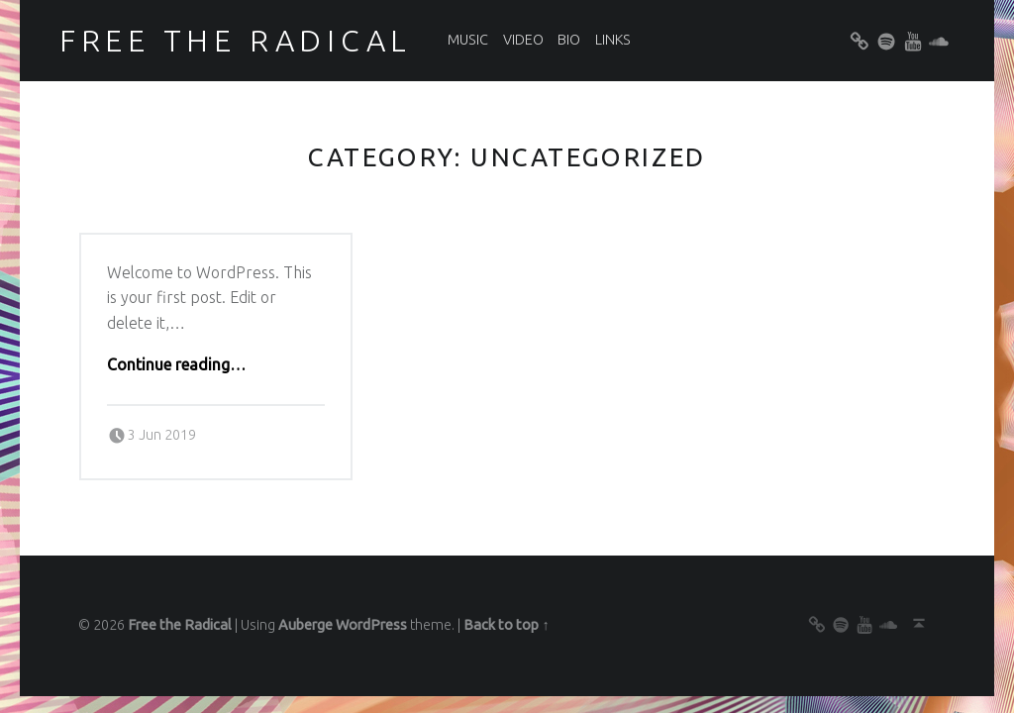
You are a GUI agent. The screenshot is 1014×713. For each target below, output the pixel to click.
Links (613, 40)
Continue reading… (176, 364)
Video (523, 40)
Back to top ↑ (506, 625)
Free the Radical (235, 40)
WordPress (371, 625)
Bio (569, 40)
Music (468, 40)
